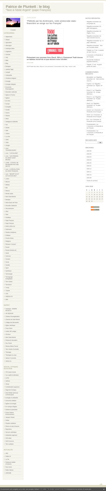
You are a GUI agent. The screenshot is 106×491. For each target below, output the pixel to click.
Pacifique (8, 217)
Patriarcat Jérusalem (11, 340)
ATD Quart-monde (10, 372)
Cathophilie (8, 75)
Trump (7, 287)
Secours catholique (10, 432)
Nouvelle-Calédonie (11, 205)
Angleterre (8, 51)
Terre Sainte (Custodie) (12, 349)
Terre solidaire (9, 444)
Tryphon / (89, 84)
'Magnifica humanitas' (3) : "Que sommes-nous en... (95, 79)
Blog (6, 63)
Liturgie (7, 145)
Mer (6, 188)
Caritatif (7, 72)
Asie (6, 57)
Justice (7, 133)
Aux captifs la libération (12, 375)
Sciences (8, 256)
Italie (6, 130)
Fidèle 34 (8, 456)
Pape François (9, 220)
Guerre (7, 113)
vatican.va (8, 361)
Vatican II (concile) (10, 358)
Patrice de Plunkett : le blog (28, 7)
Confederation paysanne (12, 387)
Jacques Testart (9, 417)
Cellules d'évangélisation (12, 316)
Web (6, 299)
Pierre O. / (90, 90)
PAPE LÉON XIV (10, 226)
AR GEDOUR (9, 313)
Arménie (7, 54)
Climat (7, 384)
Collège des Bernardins (12, 322)
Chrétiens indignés (10, 78)
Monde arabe (9, 193)
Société (7, 265)
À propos (13, 30)
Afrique (7, 39)
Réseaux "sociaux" (10, 244)
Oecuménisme (9, 208)
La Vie (7, 459)
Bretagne (8, 66)
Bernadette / (90, 77)
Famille (7, 110)
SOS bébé (8, 438)
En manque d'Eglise (11, 406)
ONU (6, 211)
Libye (7, 142)
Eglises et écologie (10, 403)
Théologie (8, 352)
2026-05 (89, 154)
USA (6, 293)
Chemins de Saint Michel (12, 319)
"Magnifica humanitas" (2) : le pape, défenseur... (94, 92)
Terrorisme (8, 284)
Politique (7, 235)
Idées (7, 118)
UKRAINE (8, 473)
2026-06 (89, 151)
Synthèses (8, 271)
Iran (6, 124)
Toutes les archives (92, 180)
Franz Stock (8, 328)
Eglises (7, 98)
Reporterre (8, 429)
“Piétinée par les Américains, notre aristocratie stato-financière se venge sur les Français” (51, 22)
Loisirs (7, 179)
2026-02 (89, 163)
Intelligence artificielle (11, 121)
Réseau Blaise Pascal (11, 346)
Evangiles (8, 107)
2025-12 (89, 169)
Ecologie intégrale (10, 84)
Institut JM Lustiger (10, 331)
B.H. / (88, 119)
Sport (7, 268)
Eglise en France (10, 95)
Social (7, 262)
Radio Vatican (9, 470)
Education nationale (11, 92)
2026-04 (89, 157)
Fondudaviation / (91, 124)
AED (6, 453)
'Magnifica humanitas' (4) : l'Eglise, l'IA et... (94, 85)
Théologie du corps (10, 355)
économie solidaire (10, 400)
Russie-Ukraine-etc (10, 250)
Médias (7, 185)
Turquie (7, 290)
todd (74, 66)
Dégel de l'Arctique (10, 390)
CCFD (7, 378)
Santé (7, 253)
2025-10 (89, 175)
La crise (7, 136)
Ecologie (7, 81)
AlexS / (89, 103)
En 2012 (7, 101)
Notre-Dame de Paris (11, 202)
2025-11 (89, 172)
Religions (8, 241)
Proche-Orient (9, 238)
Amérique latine (9, 48)
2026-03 (89, 160)
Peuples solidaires (10, 423)
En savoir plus (87, 489)
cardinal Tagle (9, 69)
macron (71, 66)
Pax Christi (8, 343)
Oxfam (7, 420)
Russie (7, 247)
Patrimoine (8, 229)
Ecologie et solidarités (11, 398)
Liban (7, 139)
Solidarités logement (11, 435)
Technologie (8, 274)
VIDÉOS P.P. (9, 296)
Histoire (7, 115)
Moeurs (7, 191)
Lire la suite (30, 62)
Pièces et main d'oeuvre (12, 426)
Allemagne (8, 45)
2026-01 (89, 166)
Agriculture (8, 42)
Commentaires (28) (59, 66)
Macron (7, 182)
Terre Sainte (8, 281)
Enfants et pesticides (11, 409)
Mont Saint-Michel (10, 196)
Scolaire (7, 259)
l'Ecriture (7, 334)
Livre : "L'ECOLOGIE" (11, 153)
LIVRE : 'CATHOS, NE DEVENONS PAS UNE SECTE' (12, 164)
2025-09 (89, 178)
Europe (7, 104)
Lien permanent (49, 66)
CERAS (7, 381)
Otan (6, 214)
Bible (6, 60)
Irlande (7, 127)
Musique (7, 199)
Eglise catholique (10, 325)
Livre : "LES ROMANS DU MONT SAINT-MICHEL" (11, 157)
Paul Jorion (8, 467)
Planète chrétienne (10, 232)
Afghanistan (8, 36)
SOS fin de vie (9, 441)
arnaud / (89, 110)
